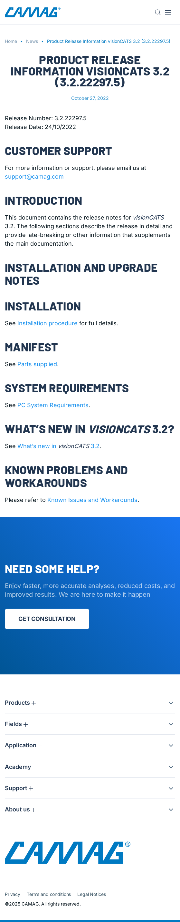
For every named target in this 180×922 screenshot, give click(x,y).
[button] (160, 12)
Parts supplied (37, 364)
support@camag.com (34, 176)
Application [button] (23, 745)
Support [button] (19, 788)
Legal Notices (91, 894)
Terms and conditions (49, 894)
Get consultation (47, 618)
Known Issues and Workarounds (92, 499)
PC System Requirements (53, 405)
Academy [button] (21, 766)
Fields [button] (16, 724)
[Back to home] (33, 12)
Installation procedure (47, 323)
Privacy (12, 894)
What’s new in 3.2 (58, 446)
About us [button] (20, 809)
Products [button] (20, 702)
